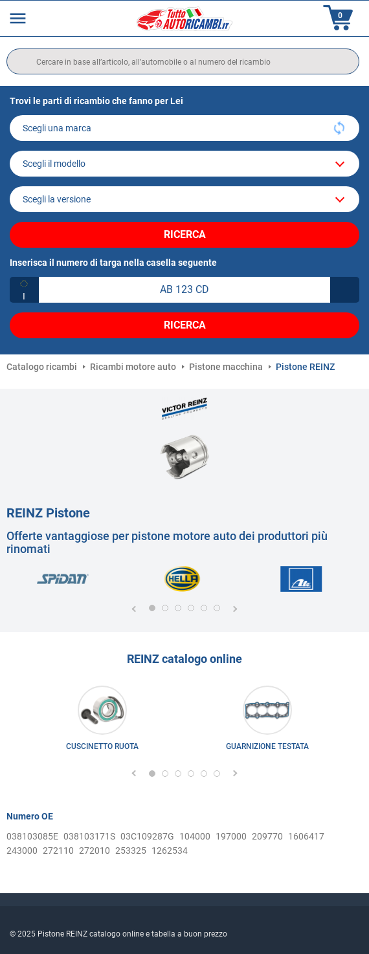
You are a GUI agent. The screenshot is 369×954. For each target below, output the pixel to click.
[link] (101, 721)
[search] (182, 61)
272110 (58, 850)
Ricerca (185, 234)
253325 (130, 850)
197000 (231, 836)
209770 (267, 836)
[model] (184, 164)
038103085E (32, 836)
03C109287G (147, 836)
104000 (194, 836)
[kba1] (184, 290)
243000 (22, 850)
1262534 (169, 850)
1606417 (306, 836)
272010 (94, 850)
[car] (184, 199)
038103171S (89, 836)
